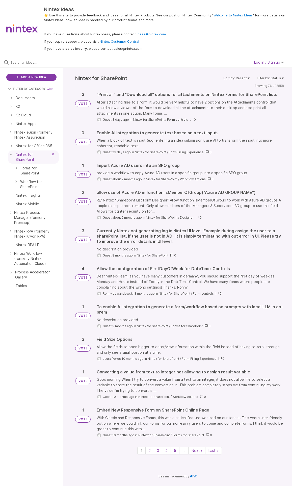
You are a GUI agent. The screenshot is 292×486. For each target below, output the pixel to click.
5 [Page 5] (175, 450)
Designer (187, 217)
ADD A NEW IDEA (31, 77)
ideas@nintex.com (151, 34)
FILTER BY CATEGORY (27, 89)
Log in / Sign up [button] (269, 62)
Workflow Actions (193, 179)
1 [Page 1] (141, 450)
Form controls (177, 119)
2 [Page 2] (150, 450)
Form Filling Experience (186, 152)
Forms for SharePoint (187, 326)
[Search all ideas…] (35, 62)
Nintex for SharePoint (149, 119)
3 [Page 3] (158, 450)
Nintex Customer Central (119, 41)
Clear (51, 89)
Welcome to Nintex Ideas (233, 15)
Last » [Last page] (213, 450)
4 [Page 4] (166, 450)
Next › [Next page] (197, 450)
